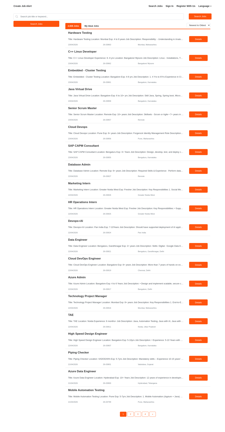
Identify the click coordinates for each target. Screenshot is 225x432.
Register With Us (185, 6)
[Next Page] (152, 414)
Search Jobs (156, 6)
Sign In (169, 6)
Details (198, 39)
